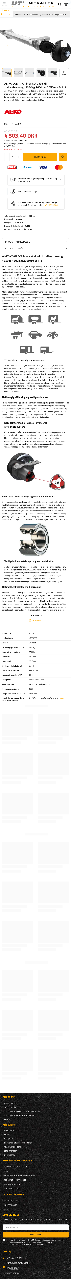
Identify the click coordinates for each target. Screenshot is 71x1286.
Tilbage (5, 14)
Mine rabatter (10, 1151)
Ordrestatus (10, 1103)
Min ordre (9, 1097)
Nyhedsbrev (9, 1155)
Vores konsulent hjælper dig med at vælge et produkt (37, 203)
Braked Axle (38, 620)
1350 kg (31, 216)
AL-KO (18, 123)
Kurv (6, 1135)
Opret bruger (10, 1131)
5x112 (27, 226)
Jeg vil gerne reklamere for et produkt (22, 1111)
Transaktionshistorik (14, 1147)
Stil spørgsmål (14, 248)
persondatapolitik (36, 1244)
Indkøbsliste (10, 1139)
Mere (62, 698)
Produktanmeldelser (18, 241)
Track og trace (11, 1107)
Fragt (6, 1171)
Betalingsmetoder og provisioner (19, 1175)
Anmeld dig (36, 1234)
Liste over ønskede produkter (18, 1143)
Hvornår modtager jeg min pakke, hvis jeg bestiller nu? (37, 180)
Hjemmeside (20, 14)
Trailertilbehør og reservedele (39, 14)
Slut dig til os (11, 1214)
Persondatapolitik (12, 1184)
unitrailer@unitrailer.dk (17, 1263)
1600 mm (19, 219)
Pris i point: (23, 191)
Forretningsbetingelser (15, 1180)
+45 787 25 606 (50, 205)
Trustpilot (6, 9)
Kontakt (8, 1119)
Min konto (9, 1124)
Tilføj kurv (40, 157)
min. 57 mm (27, 229)
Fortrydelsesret (12, 1189)
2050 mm (19, 222)
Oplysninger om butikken (15, 1167)
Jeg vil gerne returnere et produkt (20, 1115)
